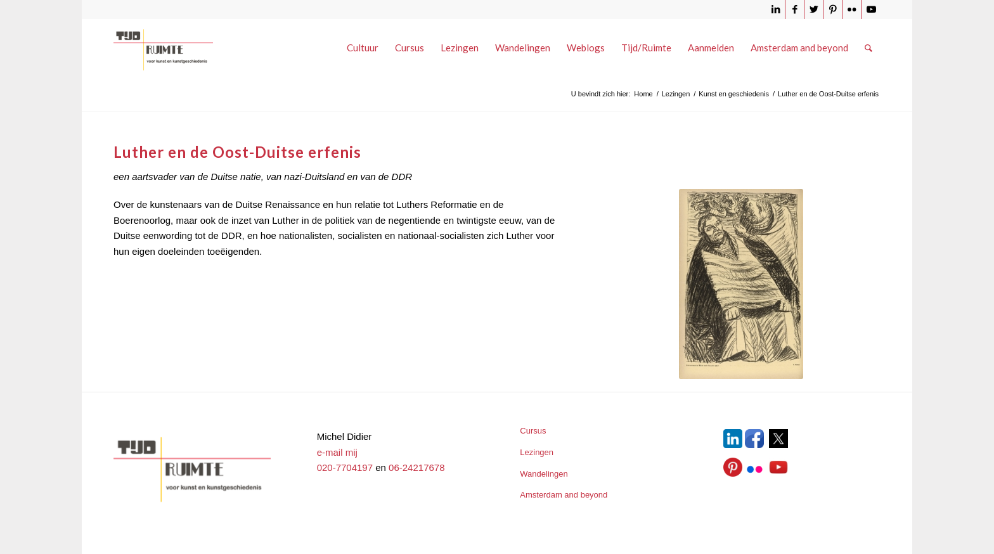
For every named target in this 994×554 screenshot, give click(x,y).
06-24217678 (416, 467)
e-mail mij (337, 452)
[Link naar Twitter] (813, 9)
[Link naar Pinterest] (832, 9)
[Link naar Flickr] (851, 9)
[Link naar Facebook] (794, 9)
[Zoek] (868, 47)
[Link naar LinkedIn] (775, 9)
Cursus (533, 430)
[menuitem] (363, 47)
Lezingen (536, 452)
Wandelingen (543, 474)
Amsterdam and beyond (563, 494)
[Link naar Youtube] (871, 9)
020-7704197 (345, 467)
